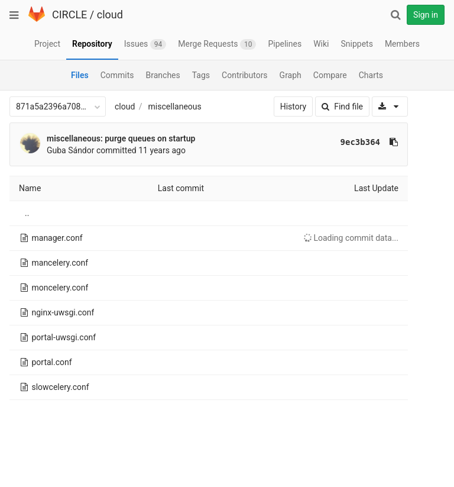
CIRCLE (69, 14)
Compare (330, 75)
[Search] (395, 15)
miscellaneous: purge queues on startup (121, 138)
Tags (201, 75)
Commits (117, 75)
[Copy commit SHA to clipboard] (394, 142)
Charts (371, 75)
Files (80, 75)
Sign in (425, 15)
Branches (163, 75)
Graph (290, 75)
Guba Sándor (71, 150)
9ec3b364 (360, 142)
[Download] (390, 106)
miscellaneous (175, 106)
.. (27, 213)
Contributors (245, 75)
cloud (110, 14)
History (293, 106)
